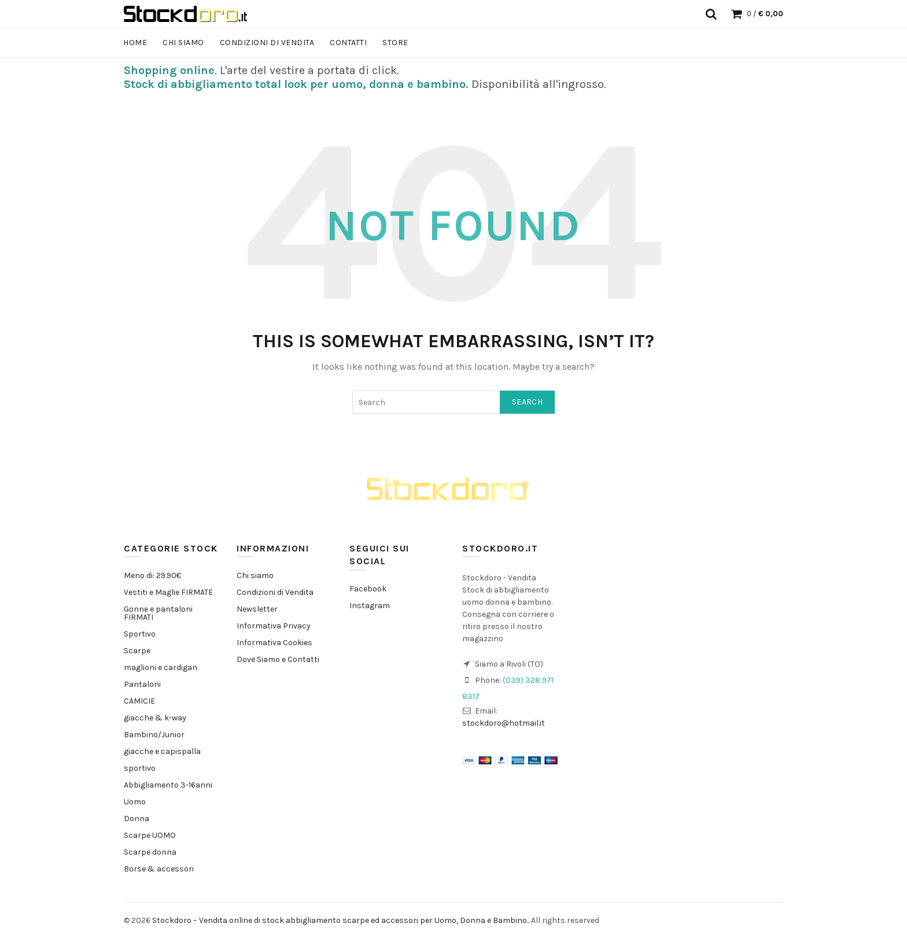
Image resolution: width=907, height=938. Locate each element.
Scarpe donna (150, 852)
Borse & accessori (159, 869)
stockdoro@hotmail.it (503, 723)
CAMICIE (139, 701)
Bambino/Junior (154, 735)
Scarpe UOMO (150, 835)
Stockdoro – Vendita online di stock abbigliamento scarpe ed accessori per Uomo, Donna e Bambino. (340, 920)
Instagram (369, 605)
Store (395, 42)
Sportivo (140, 634)
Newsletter (257, 609)
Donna (136, 818)
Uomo (135, 802)
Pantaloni (142, 684)
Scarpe (137, 651)
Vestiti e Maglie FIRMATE (168, 592)
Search (527, 402)
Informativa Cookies (274, 643)
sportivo (140, 768)
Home (135, 42)
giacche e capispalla (162, 751)
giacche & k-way (155, 718)
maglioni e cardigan (160, 667)
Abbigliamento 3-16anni (168, 785)
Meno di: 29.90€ (152, 575)
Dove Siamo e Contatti (278, 659)
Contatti (348, 42)
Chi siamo (183, 42)
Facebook (367, 589)
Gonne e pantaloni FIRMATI (158, 613)
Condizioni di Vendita (267, 42)
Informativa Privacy (274, 626)
